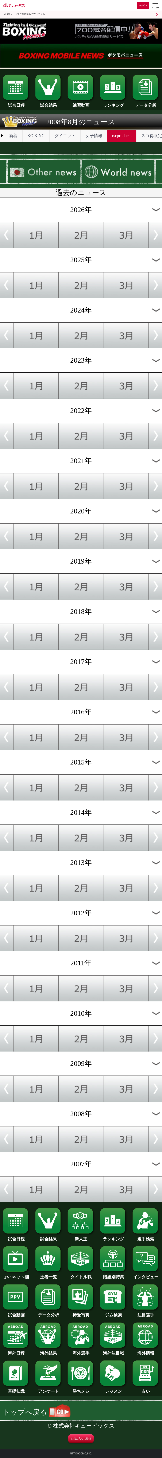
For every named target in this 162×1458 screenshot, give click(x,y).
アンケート (48, 1389)
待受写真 (81, 1312)
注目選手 (146, 1312)
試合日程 (16, 103)
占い (146, 1389)
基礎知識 (16, 1389)
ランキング (113, 103)
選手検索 (146, 1236)
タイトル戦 (81, 1274)
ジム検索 (113, 1312)
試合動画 (16, 1312)
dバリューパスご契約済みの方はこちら (24, 14)
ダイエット (65, 135)
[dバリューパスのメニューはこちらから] (155, 5)
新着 (13, 135)
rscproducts (121, 135)
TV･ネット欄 (16, 1275)
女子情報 (93, 135)
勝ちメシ (81, 1389)
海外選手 (81, 1351)
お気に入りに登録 (81, 1438)
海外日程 (16, 1351)
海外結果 (48, 1351)
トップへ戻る (36, 1412)
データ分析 (146, 103)
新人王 (81, 1236)
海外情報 (146, 1351)
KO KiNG (36, 135)
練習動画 (81, 103)
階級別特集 (113, 1274)
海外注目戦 (113, 1351)
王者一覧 (48, 1274)
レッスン (113, 1389)
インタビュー (146, 1274)
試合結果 (48, 103)
